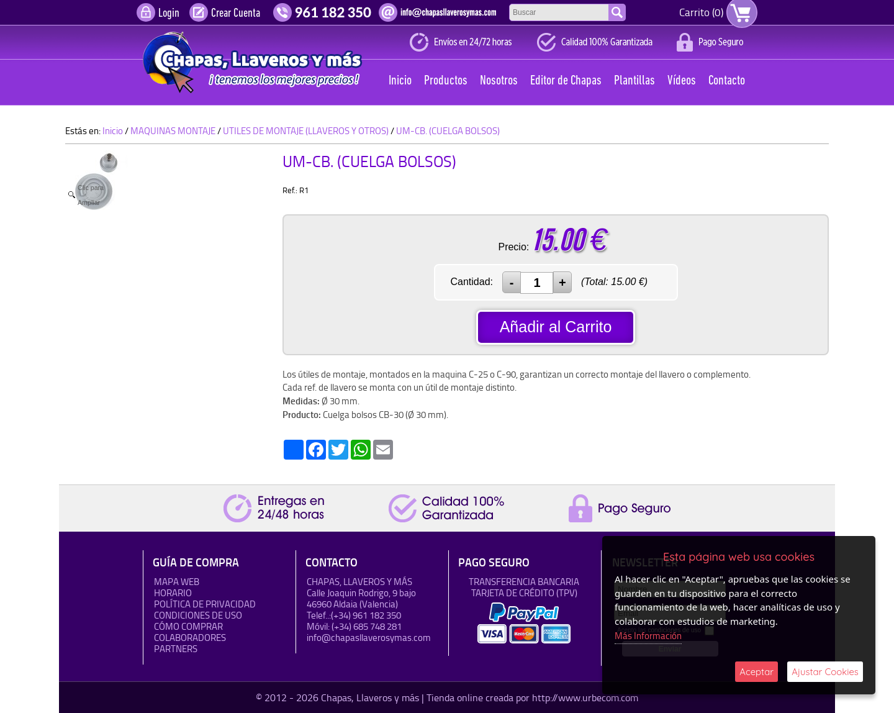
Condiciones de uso (198, 615)
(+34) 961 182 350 (366, 615)
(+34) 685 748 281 (367, 626)
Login (168, 13)
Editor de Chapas (566, 81)
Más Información (648, 635)
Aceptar (756, 672)
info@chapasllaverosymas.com (369, 637)
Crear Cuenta (235, 13)
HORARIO (173, 592)
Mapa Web (176, 581)
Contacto (726, 81)
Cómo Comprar (188, 626)
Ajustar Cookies (825, 672)
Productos (445, 81)
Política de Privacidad (205, 604)
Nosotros (499, 81)
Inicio (400, 81)
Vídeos (681, 81)
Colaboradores (190, 637)
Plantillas (634, 81)
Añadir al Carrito (556, 326)
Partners (175, 648)
